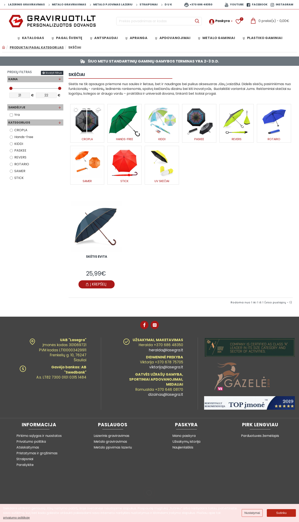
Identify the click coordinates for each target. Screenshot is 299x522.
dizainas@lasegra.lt (165, 394)
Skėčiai (74, 47)
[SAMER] (11, 171)
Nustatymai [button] (252, 513)
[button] (96, 285)
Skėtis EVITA (96, 257)
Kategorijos (19, 123)
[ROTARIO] (11, 164)
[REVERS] (11, 157)
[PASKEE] (11, 150)
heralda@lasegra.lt (166, 350)
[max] (46, 95)
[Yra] (11, 115)
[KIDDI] (11, 144)
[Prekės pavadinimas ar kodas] (197, 21)
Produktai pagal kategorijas (37, 47)
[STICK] (11, 178)
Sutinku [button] (281, 513)
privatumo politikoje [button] (16, 517)
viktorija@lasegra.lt (166, 367)
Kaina (13, 79)
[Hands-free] (11, 137)
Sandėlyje (16, 107)
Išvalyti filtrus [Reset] (53, 73)
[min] (19, 95)
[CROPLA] (11, 130)
